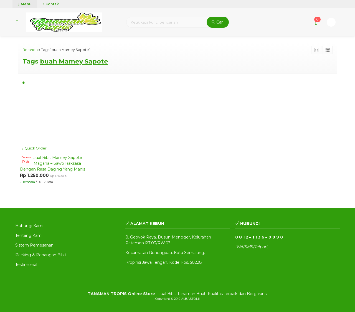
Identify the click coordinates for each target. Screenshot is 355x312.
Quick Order (34, 148)
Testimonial (26, 264)
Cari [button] (218, 22)
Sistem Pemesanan (34, 245)
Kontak (51, 4)
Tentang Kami (28, 235)
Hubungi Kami (29, 225)
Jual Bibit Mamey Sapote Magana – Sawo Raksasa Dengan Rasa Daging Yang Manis (52, 163)
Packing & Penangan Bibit (40, 254)
